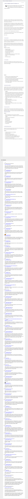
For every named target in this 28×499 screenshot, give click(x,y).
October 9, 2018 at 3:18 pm (8, 394)
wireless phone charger (8, 307)
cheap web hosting (8, 393)
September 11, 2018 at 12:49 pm (8, 320)
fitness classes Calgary (8, 302)
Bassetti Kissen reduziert (9, 211)
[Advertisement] (14, 14)
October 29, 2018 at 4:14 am (8, 455)
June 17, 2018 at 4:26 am (8, 212)
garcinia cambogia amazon (9, 223)
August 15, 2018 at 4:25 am (8, 290)
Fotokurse (7, 418)
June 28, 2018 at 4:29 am (8, 224)
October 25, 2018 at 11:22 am (8, 433)
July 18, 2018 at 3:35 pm (8, 241)
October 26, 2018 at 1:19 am (8, 439)
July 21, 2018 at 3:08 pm (8, 246)
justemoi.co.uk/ (7, 425)
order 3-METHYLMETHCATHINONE (10, 199)
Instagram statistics (8, 464)
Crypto (6, 364)
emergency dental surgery (9, 345)
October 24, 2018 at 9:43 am (8, 419)
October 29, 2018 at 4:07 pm (8, 460)
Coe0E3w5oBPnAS (8, 170)
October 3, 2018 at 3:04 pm (8, 371)
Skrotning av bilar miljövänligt (9, 252)
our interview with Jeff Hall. (7, 111)
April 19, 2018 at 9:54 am (8, 164)
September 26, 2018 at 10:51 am (8, 332)
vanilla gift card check (8, 296)
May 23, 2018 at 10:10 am (8, 182)
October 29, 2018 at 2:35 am (8, 449)
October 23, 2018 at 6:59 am (8, 400)
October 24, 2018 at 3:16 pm (8, 426)
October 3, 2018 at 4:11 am (8, 365)
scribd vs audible (8, 189)
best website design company (9, 278)
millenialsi (7, 406)
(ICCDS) (8, 126)
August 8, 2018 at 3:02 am (8, 273)
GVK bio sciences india (8, 399)
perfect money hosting (8, 370)
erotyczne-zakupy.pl (8, 228)
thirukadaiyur (7, 272)
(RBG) (8, 85)
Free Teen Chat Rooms (8, 331)
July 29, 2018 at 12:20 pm (8, 253)
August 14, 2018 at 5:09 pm (8, 285)
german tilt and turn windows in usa (10, 194)
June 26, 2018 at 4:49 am (8, 217)
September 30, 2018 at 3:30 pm (8, 339)
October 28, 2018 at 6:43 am (8, 444)
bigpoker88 (7, 325)
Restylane (7, 245)
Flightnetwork (7, 459)
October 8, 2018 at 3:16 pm (8, 389)
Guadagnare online (8, 352)
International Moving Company (9, 438)
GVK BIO (7, 448)
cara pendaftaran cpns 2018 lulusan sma (10, 216)
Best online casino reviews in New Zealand (11, 265)
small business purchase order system (10, 454)
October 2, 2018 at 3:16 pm (8, 346)
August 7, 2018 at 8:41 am (8, 266)
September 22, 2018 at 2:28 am (8, 326)
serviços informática (8, 443)
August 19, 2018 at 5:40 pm (8, 297)
